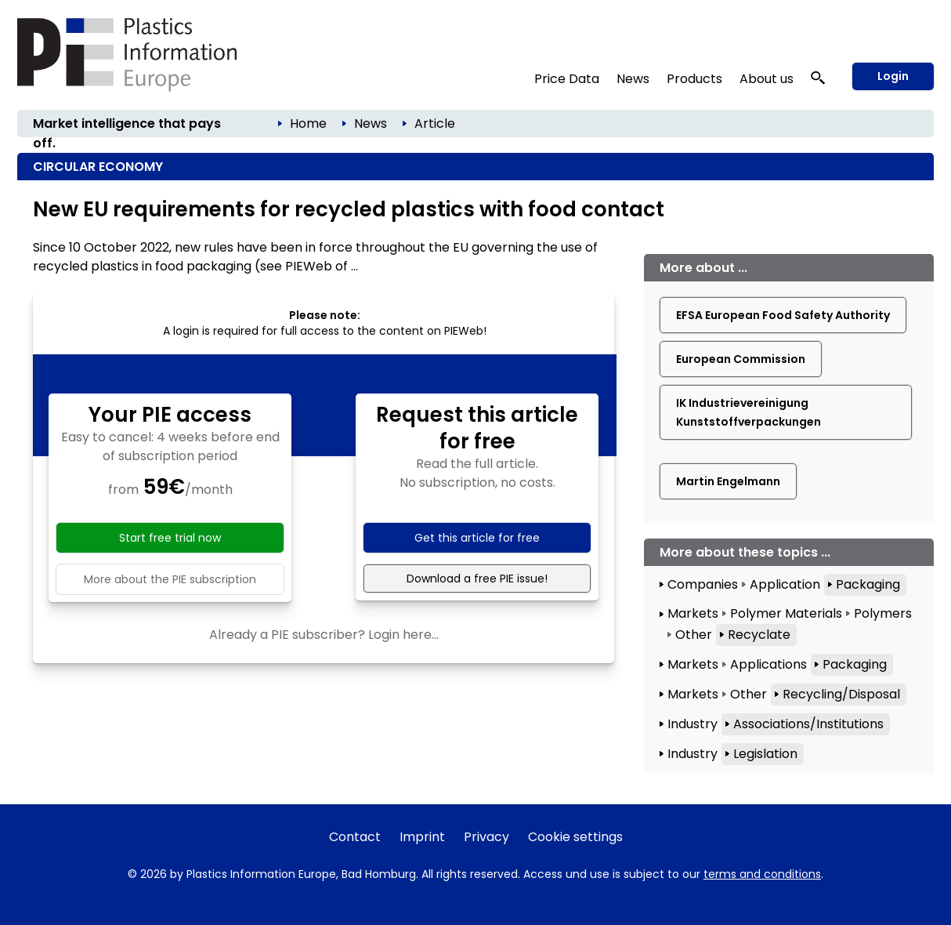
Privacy (486, 837)
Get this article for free (477, 538)
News (633, 79)
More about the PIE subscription (170, 579)
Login (893, 76)
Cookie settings (575, 837)
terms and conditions (762, 874)
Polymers (883, 613)
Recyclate (759, 635)
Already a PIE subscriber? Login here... (324, 635)
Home (308, 123)
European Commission (740, 359)
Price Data (566, 79)
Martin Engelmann (728, 481)
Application (785, 584)
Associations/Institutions (808, 724)
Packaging (868, 584)
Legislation (765, 754)
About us (766, 79)
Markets (692, 613)
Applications (768, 664)
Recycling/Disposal (841, 694)
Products (694, 79)
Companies (702, 584)
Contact (355, 837)
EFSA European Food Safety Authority (783, 315)
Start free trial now (170, 538)
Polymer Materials (786, 613)
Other (693, 635)
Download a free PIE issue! (477, 578)
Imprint (422, 837)
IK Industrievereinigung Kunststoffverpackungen (748, 412)
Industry (692, 724)
